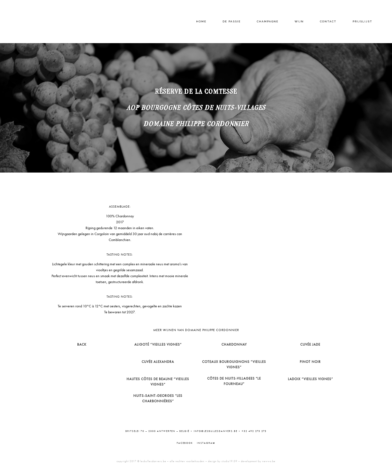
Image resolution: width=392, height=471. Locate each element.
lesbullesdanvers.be (153, 461)
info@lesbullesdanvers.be (215, 431)
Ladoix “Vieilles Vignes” (310, 379)
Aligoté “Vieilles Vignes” (158, 344)
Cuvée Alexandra (158, 361)
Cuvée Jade (310, 344)
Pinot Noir (310, 361)
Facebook (185, 443)
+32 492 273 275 (254, 431)
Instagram (206, 443)
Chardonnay (234, 344)
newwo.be (268, 461)
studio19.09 (229, 461)
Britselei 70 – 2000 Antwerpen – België (157, 431)
